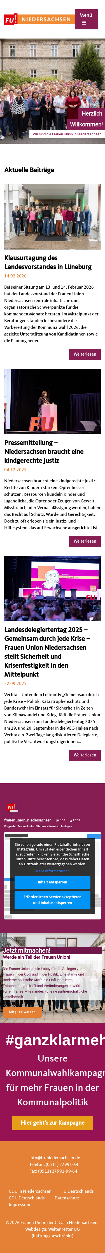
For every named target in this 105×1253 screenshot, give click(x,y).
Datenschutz (67, 1198)
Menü (86, 19)
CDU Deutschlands (27, 1198)
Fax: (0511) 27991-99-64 (53, 1171)
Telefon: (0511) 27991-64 (53, 1165)
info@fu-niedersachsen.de (54, 1158)
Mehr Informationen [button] (52, 871)
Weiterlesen (85, 354)
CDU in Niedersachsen (30, 1191)
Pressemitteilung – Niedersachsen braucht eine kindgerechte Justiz (43, 452)
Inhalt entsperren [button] (52, 882)
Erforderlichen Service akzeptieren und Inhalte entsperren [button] (52, 900)
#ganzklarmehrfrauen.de (52, 1040)
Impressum (19, 1205)
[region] (52, 978)
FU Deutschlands (77, 1191)
